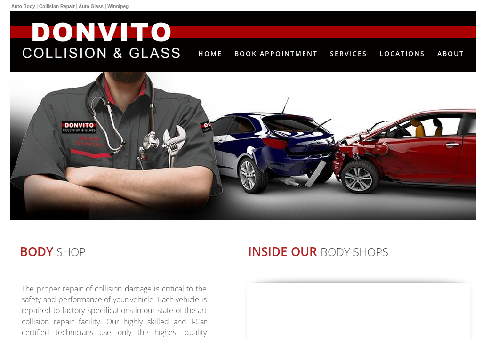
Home (210, 53)
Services (348, 53)
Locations (402, 53)
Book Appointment (276, 53)
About (450, 53)
